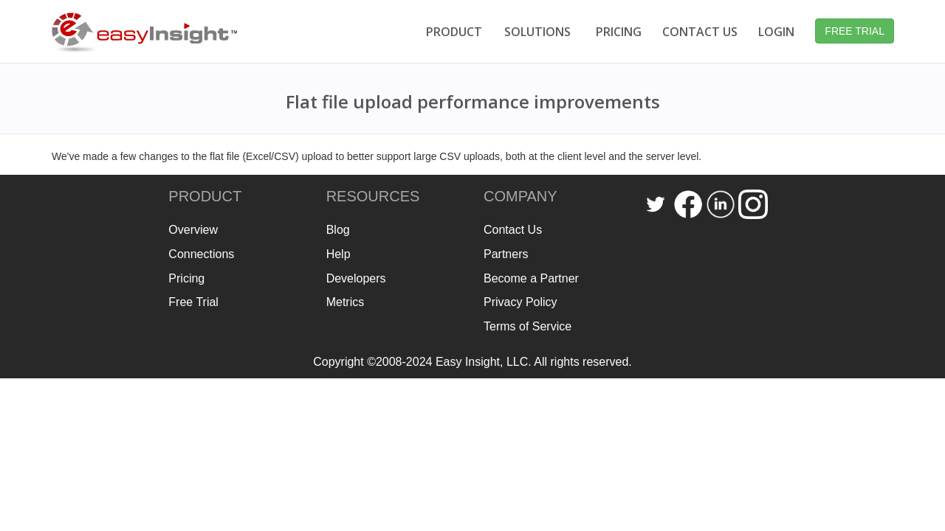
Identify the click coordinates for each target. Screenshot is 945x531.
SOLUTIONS (537, 32)
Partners (506, 254)
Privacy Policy (520, 302)
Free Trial (193, 302)
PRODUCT (454, 32)
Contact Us (513, 229)
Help (338, 254)
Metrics (345, 302)
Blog (338, 229)
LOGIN (776, 32)
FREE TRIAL (854, 31)
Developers (356, 278)
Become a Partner (531, 278)
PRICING (619, 32)
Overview (193, 229)
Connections (201, 254)
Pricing (186, 278)
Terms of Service (527, 326)
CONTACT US (700, 32)
